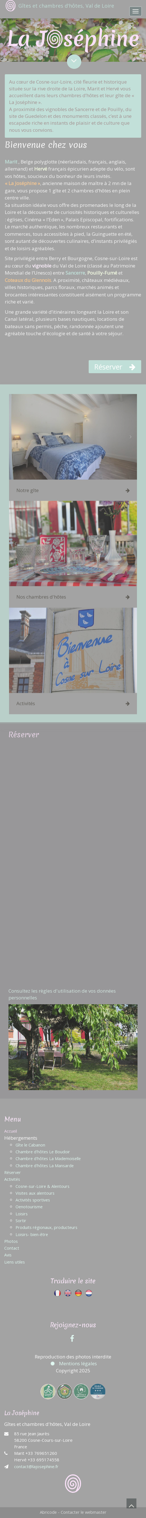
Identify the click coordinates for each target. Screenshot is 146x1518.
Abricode (48, 1512)
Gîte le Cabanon (30, 1145)
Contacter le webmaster (83, 1512)
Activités (12, 1179)
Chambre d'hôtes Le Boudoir (43, 1151)
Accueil (10, 1131)
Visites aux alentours (35, 1193)
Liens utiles (14, 1262)
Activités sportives (33, 1200)
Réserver (12, 1172)
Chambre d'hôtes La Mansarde (45, 1165)
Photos (11, 1241)
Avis (8, 1255)
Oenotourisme (29, 1206)
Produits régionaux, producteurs (46, 1227)
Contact (11, 1248)
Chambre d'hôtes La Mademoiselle (48, 1158)
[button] (15, 439)
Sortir (21, 1220)
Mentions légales (73, 1363)
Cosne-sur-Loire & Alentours (42, 1186)
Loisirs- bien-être (32, 1234)
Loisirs (22, 1213)
